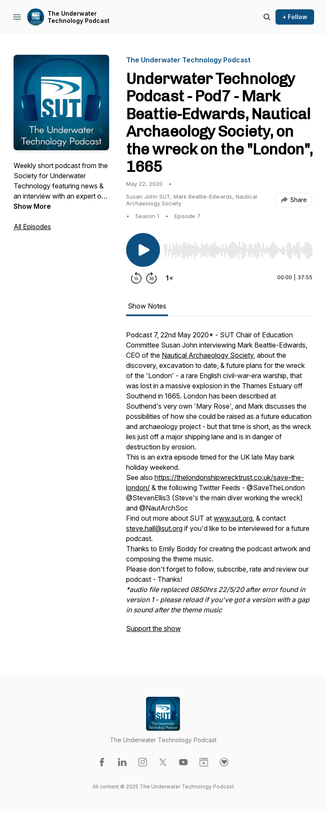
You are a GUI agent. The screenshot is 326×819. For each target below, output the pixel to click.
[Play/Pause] (143, 250)
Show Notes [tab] (147, 306)
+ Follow (294, 16)
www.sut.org (233, 518)
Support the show (153, 628)
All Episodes (32, 226)
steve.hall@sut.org (154, 528)
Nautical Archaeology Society (207, 355)
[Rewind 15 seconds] (136, 278)
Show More (32, 206)
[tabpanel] (219, 486)
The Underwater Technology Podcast (79, 17)
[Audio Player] (237, 247)
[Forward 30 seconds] (151, 278)
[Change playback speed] (169, 278)
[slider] (237, 250)
